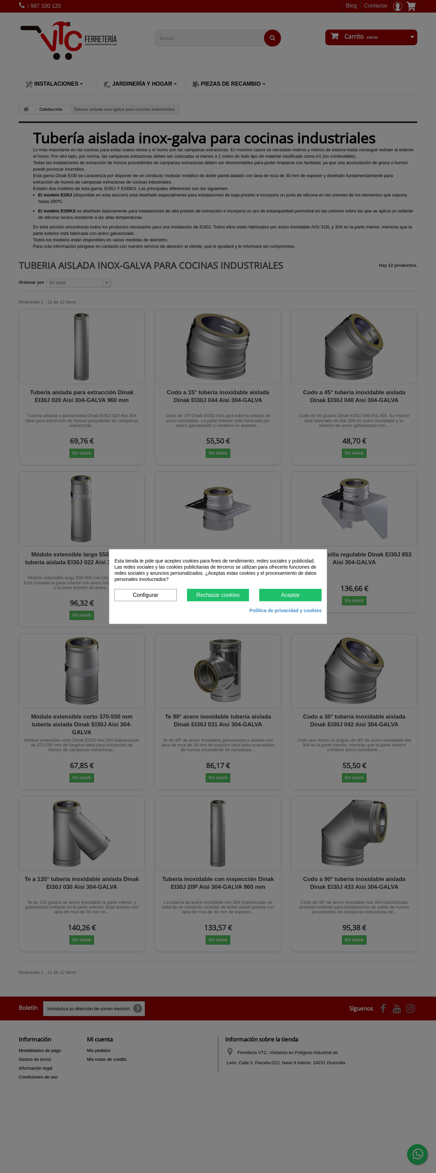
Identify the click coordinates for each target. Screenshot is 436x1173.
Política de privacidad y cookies (285, 610)
